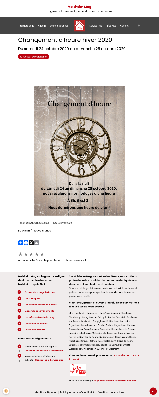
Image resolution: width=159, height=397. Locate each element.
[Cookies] (6, 391)
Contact (124, 25)
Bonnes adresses (59, 25)
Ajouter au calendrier (33, 56)
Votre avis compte (35, 329)
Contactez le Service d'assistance (44, 350)
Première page (26, 25)
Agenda (42, 25)
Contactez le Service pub (49, 360)
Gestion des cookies (111, 392)
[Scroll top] (153, 391)
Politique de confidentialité (77, 392)
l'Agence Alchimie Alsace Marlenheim (115, 380)
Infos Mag (111, 25)
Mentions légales (46, 392)
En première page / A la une (40, 292)
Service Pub (95, 25)
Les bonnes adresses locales (41, 304)
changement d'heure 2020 (35, 223)
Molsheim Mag (79, 7)
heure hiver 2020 (62, 223)
